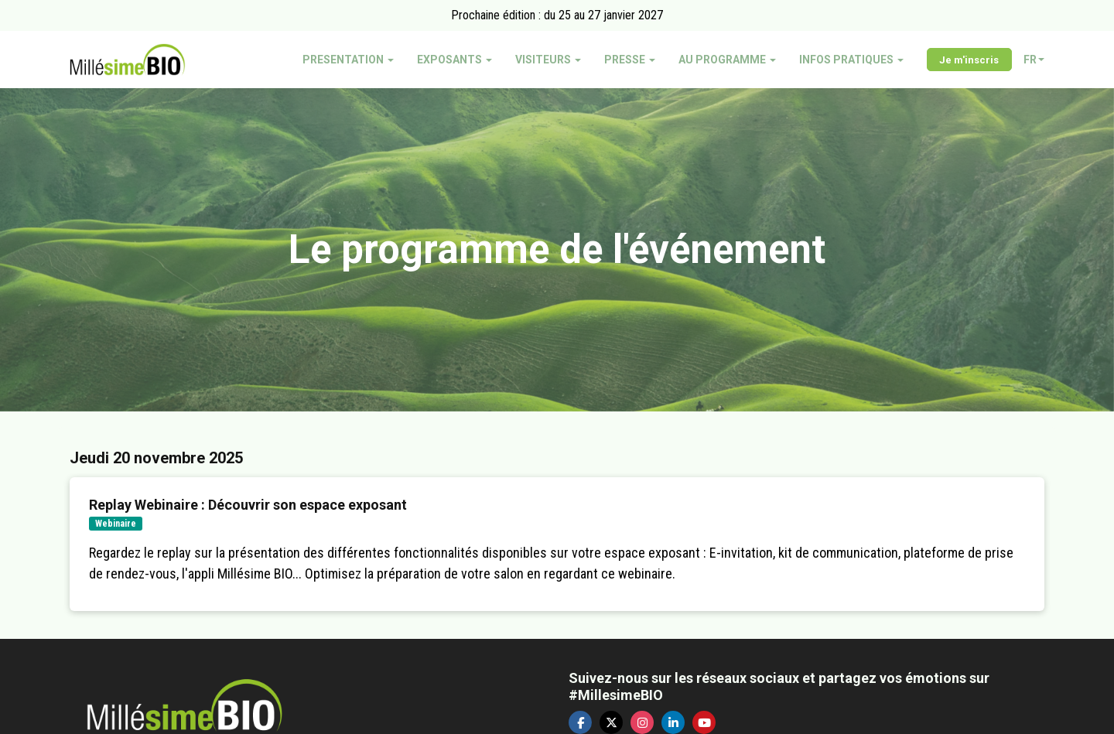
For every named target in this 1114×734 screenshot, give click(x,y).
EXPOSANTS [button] (454, 59)
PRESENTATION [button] (348, 59)
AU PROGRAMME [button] (727, 59)
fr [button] (1033, 59)
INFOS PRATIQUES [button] (851, 59)
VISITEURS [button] (548, 59)
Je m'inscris (969, 60)
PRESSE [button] (629, 59)
